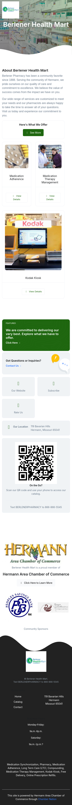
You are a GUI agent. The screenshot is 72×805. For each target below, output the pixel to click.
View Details (16, 197)
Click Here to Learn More (36, 582)
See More (33, 132)
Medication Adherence (17, 177)
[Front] (11, 10)
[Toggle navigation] (66, 10)
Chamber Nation (47, 799)
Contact (18, 707)
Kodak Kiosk (33, 278)
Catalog (18, 701)
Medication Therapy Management (50, 179)
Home (18, 696)
